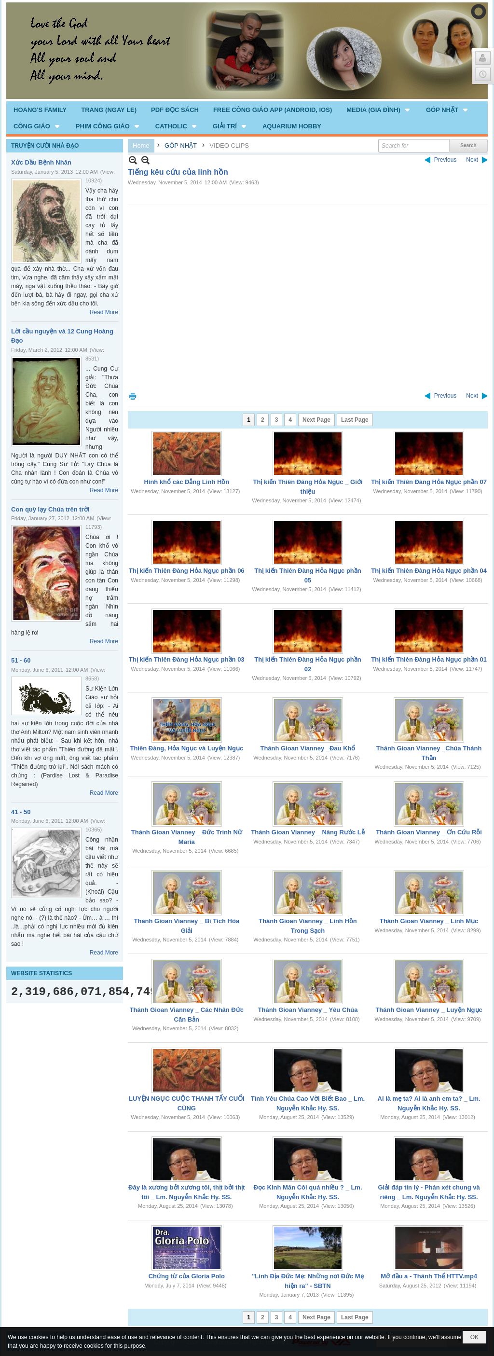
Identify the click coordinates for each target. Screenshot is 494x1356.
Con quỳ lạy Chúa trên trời (50, 509)
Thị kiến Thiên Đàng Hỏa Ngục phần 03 (187, 659)
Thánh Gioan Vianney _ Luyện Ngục (428, 1009)
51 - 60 (20, 660)
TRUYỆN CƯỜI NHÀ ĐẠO (45, 145)
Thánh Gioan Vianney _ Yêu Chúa (308, 1009)
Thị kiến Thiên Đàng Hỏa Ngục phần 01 (429, 659)
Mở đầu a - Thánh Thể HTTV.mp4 (429, 1276)
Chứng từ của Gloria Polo (187, 1276)
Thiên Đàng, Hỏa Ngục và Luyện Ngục (186, 748)
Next (472, 159)
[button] (379, 109)
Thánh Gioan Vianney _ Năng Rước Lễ (307, 832)
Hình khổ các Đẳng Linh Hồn (186, 481)
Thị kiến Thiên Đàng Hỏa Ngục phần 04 (429, 570)
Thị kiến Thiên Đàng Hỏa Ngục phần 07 (429, 481)
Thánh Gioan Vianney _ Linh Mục (429, 921)
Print (132, 396)
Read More (104, 312)
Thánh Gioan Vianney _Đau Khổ (307, 748)
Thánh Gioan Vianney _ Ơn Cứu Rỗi (429, 832)
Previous (445, 159)
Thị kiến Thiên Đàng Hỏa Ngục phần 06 (187, 570)
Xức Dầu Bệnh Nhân (41, 162)
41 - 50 (20, 812)
